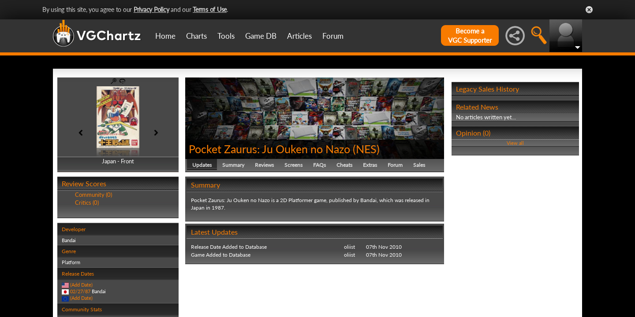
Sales (419, 165)
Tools (226, 36)
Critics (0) (87, 202)
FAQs (319, 165)
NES (366, 148)
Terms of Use (210, 9)
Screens (293, 165)
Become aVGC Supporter (470, 35)
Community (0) (93, 194)
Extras (370, 165)
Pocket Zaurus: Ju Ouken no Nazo (269, 148)
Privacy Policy (151, 9)
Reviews (264, 165)
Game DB (260, 36)
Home (165, 36)
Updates (202, 165)
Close (589, 9)
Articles (299, 36)
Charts (196, 36)
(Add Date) (81, 285)
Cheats (344, 165)
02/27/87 (80, 291)
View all (515, 143)
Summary (233, 165)
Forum (333, 36)
